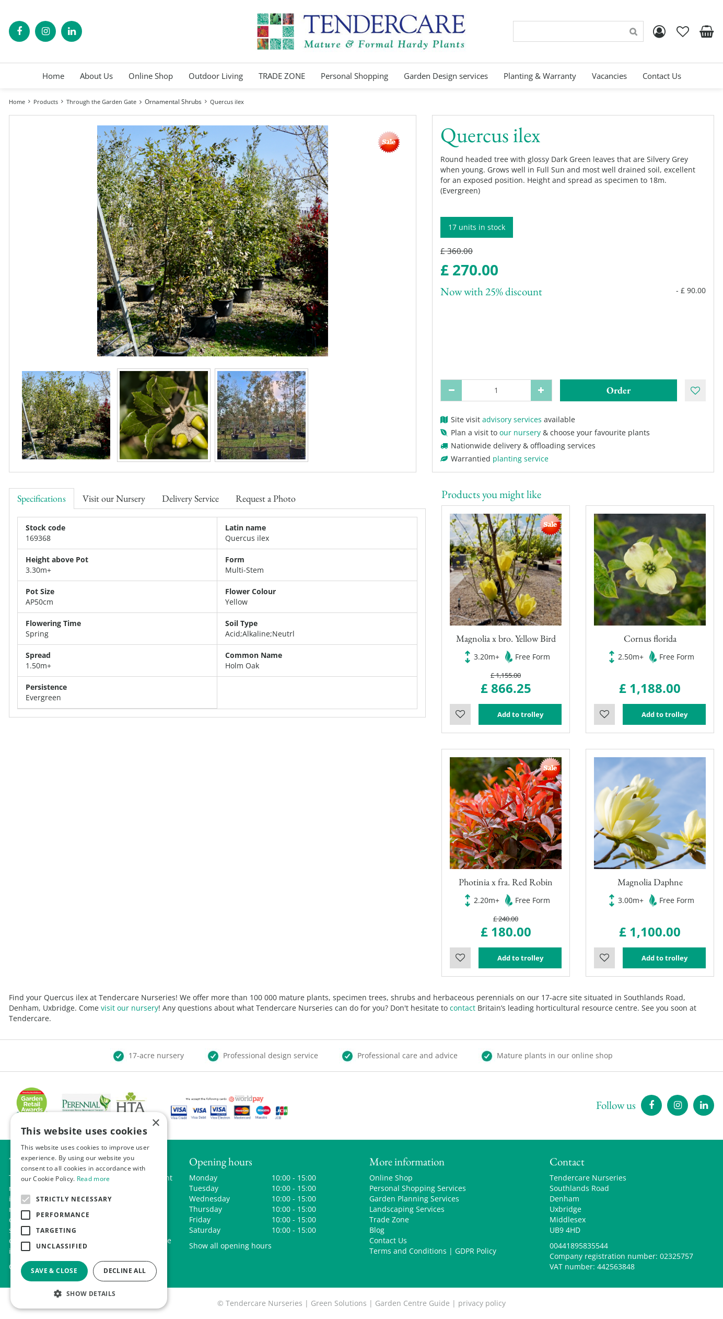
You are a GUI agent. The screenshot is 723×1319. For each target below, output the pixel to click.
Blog (376, 1230)
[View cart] (706, 31)
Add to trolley (520, 714)
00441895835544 (579, 1246)
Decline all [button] (124, 1270)
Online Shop (391, 1178)
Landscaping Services (407, 1209)
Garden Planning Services (414, 1199)
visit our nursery (129, 1008)
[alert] (88, 1210)
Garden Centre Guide (412, 1303)
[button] (89, 1293)
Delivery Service (190, 498)
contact (462, 1008)
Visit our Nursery (114, 498)
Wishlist (460, 714)
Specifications (41, 498)
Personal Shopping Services (417, 1188)
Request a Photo (266, 498)
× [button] (155, 1123)
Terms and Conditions (408, 1251)
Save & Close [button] (54, 1270)
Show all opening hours (230, 1246)
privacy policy (482, 1303)
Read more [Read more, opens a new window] (93, 1178)
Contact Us (388, 1240)
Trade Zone (389, 1219)
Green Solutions (339, 1303)
